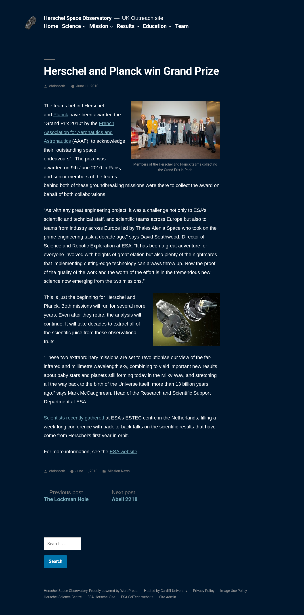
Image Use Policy (233, 591)
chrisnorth (57, 86)
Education (155, 26)
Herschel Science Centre (63, 597)
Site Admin (167, 597)
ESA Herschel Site (101, 597)
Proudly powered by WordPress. (114, 591)
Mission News (119, 471)
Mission (98, 26)
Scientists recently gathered (74, 418)
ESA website (123, 451)
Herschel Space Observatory (77, 18)
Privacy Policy (203, 591)
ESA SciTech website (137, 597)
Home (51, 26)
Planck (60, 114)
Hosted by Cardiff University (165, 591)
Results (125, 26)
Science (71, 26)
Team (182, 26)
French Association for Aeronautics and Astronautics (79, 132)
